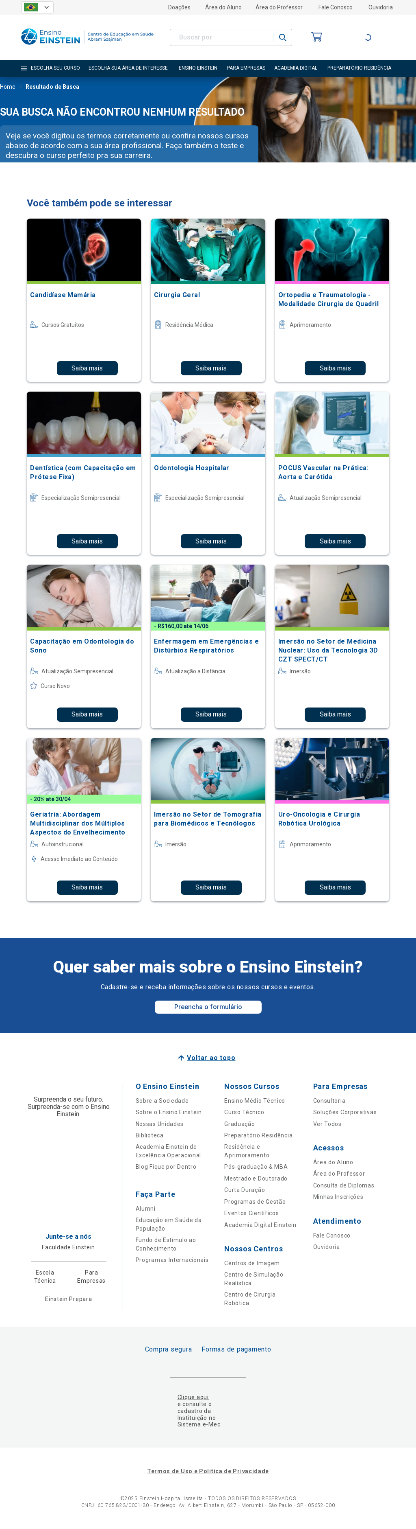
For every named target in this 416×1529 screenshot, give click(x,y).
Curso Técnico (244, 1112)
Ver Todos (327, 1124)
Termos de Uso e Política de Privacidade (208, 1471)
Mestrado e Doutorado (256, 1178)
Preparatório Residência (258, 1135)
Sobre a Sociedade (162, 1100)
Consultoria (329, 1100)
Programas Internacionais (172, 1260)
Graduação (239, 1124)
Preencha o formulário (208, 1007)
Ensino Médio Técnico (254, 1100)
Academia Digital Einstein (260, 1225)
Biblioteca (150, 1135)
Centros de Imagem (252, 1263)
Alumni (146, 1208)
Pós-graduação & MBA (256, 1166)
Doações (179, 7)
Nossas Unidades (160, 1124)
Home (7, 87)
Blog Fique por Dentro (166, 1166)
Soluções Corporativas (345, 1112)
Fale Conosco (335, 7)
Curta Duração (244, 1190)
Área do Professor (279, 7)
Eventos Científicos (251, 1213)
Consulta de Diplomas (344, 1185)
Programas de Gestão (255, 1201)
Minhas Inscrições (338, 1197)
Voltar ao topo (211, 1058)
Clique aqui (193, 1397)
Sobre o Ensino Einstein (169, 1112)
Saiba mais (87, 368)
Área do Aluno (223, 7)
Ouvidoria (380, 7)
